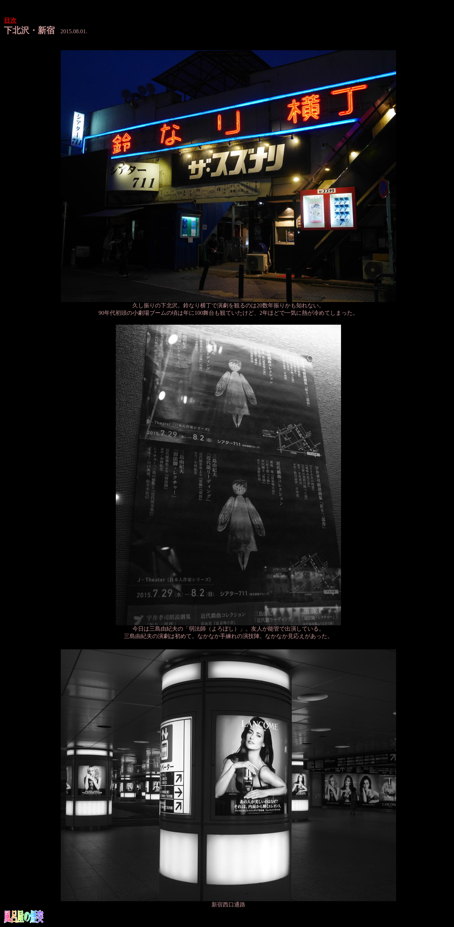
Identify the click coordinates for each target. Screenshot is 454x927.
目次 (10, 20)
